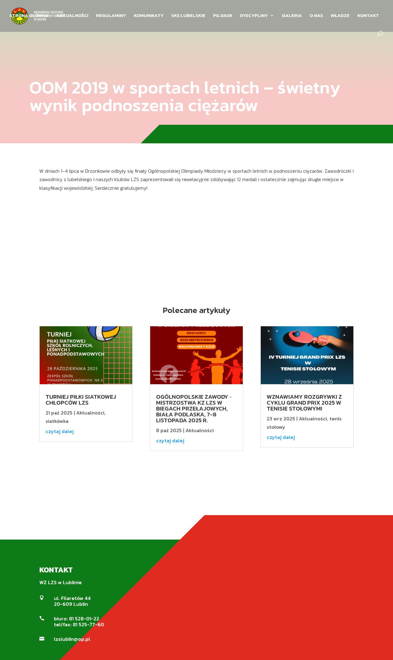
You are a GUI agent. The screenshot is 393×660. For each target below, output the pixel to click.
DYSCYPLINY (254, 16)
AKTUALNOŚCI (72, 16)
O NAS (316, 16)
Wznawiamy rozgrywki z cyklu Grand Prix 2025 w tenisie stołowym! (304, 402)
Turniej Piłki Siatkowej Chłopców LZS (81, 399)
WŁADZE (340, 16)
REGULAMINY (111, 16)
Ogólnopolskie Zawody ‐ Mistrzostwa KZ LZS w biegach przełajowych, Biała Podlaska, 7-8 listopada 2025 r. (193, 408)
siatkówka (57, 421)
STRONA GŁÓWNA (29, 16)
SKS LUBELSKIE (188, 16)
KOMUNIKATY (149, 16)
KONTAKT (368, 16)
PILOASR (222, 16)
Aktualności (90, 412)
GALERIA (292, 16)
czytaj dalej (60, 431)
